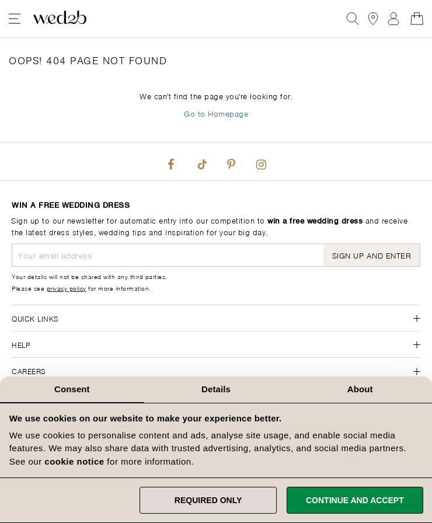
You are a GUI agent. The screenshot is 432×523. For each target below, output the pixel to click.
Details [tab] (216, 389)
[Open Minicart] (417, 19)
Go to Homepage (216, 113)
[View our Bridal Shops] (373, 19)
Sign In (393, 18)
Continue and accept (355, 500)
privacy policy (66, 288)
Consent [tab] (72, 389)
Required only (208, 500)
